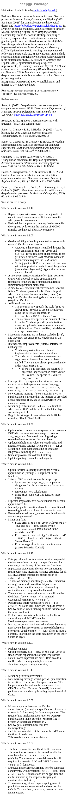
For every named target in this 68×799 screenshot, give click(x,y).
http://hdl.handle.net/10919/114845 (33, 116)
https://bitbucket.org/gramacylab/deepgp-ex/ (38, 26)
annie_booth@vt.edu (44, 11)
